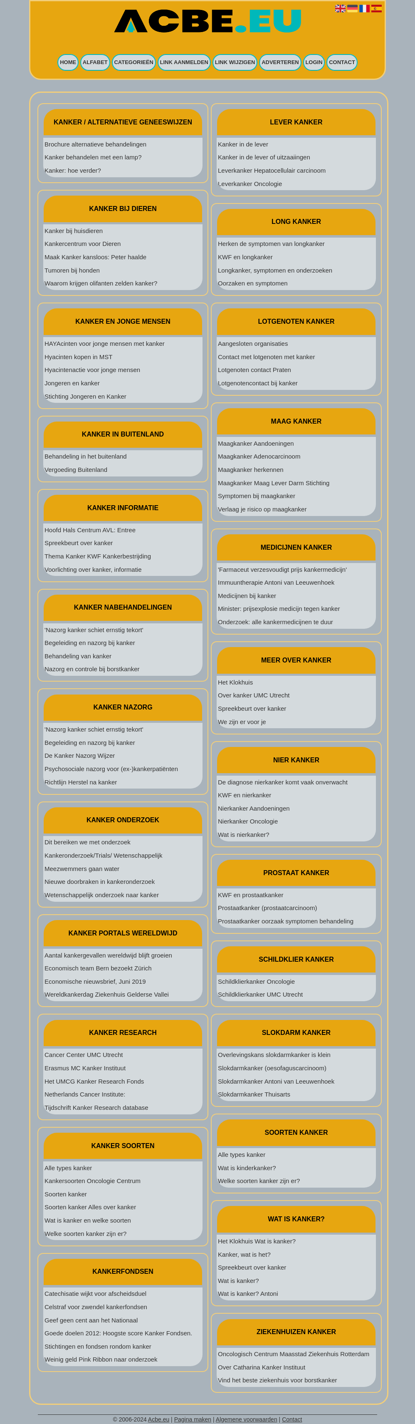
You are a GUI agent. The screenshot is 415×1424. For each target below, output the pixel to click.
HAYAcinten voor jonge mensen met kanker (104, 343)
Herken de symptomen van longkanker (271, 243)
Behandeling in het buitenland (85, 456)
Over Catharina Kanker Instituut (261, 1367)
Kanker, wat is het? (244, 1254)
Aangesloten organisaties (253, 343)
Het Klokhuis (235, 682)
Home (68, 63)
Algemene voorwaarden (246, 1419)
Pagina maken (193, 1419)
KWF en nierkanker (244, 795)
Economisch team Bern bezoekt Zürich (98, 968)
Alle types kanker (68, 1167)
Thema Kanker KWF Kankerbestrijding (97, 556)
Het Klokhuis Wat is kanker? (257, 1241)
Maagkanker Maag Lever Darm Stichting (273, 482)
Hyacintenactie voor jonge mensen (92, 369)
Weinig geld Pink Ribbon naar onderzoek (101, 1359)
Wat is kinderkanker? (247, 1167)
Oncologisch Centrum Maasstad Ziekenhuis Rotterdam (293, 1353)
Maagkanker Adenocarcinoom (259, 456)
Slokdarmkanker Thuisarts (254, 1094)
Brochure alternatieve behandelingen (95, 144)
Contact (342, 63)
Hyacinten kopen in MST (78, 356)
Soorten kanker (65, 1194)
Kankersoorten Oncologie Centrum (92, 1180)
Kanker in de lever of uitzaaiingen (264, 157)
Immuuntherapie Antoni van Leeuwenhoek (276, 582)
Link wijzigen (235, 63)
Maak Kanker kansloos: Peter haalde (95, 256)
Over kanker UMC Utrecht (254, 695)
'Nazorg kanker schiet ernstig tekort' (93, 629)
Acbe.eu (158, 1419)
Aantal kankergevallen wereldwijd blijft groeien (108, 955)
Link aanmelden (184, 63)
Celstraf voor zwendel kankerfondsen (95, 1306)
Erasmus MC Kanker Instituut (85, 1068)
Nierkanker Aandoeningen (254, 808)
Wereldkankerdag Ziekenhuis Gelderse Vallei (106, 994)
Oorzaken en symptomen (253, 283)
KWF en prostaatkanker (251, 894)
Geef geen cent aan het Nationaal (91, 1320)
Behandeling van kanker (77, 656)
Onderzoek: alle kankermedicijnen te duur (275, 621)
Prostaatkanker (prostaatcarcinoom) (267, 907)
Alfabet (95, 63)
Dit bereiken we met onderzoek (87, 842)
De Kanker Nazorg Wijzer (79, 755)
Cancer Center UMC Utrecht (83, 1054)
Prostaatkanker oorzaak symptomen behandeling (285, 921)
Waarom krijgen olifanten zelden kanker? (100, 283)
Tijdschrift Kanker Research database (96, 1107)
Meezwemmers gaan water (81, 868)
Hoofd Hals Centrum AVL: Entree (90, 529)
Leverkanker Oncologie (250, 183)
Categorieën (133, 63)
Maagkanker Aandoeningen (256, 443)
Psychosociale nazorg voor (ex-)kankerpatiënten (111, 768)
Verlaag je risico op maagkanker (262, 509)
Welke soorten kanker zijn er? (85, 1233)
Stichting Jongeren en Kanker (85, 396)
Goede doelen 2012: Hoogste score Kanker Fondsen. (118, 1333)
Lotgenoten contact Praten (254, 369)
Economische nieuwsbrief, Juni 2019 (95, 981)
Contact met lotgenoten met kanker (266, 356)
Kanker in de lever (243, 144)
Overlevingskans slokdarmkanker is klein (274, 1054)
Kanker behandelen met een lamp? (93, 157)
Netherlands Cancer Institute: (84, 1094)
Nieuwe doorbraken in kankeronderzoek (99, 881)
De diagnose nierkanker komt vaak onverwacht (283, 782)
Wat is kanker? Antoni (248, 1293)
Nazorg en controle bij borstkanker (91, 668)
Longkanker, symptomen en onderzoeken (275, 270)
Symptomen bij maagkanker (256, 495)
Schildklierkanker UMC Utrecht (260, 994)
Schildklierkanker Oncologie (256, 981)
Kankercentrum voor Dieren (82, 243)
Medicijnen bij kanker (247, 595)
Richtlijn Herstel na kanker (80, 782)
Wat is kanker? (238, 1280)
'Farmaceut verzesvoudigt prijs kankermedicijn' (282, 569)
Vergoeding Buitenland (75, 469)
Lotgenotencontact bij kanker (258, 383)
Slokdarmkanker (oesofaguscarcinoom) (272, 1068)
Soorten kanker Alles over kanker (90, 1207)
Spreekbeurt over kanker (78, 542)
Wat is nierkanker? (243, 834)
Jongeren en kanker (72, 383)
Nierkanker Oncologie (248, 821)
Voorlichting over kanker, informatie (92, 569)
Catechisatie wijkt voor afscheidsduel (95, 1293)
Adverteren (280, 63)
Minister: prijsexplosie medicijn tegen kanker (279, 608)
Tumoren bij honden (72, 270)
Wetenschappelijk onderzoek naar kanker (101, 894)
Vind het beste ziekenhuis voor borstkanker (277, 1380)
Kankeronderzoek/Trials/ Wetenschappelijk (103, 855)
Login (313, 63)
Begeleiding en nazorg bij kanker (89, 642)
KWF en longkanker (245, 256)
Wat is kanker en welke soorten (87, 1220)
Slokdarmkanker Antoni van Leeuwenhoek (276, 1081)
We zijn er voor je (242, 721)
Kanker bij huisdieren (73, 230)
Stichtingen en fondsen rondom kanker (97, 1346)
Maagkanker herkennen (251, 469)
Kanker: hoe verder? (72, 170)
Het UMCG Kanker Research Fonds (94, 1081)
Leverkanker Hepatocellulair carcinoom (272, 170)
